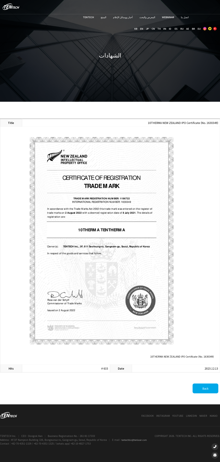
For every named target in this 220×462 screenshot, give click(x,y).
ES (176, 28)
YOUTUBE (177, 416)
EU (199, 28)
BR (193, 28)
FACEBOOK (147, 416)
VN (164, 28)
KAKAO (213, 416)
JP (147, 28)
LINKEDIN (191, 416)
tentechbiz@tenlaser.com (134, 439)
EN (141, 28)
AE (187, 28)
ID (170, 28)
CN (153, 28)
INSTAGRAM (163, 416)
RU (182, 28)
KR (135, 28)
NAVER (203, 416)
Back (205, 388)
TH (159, 28)
